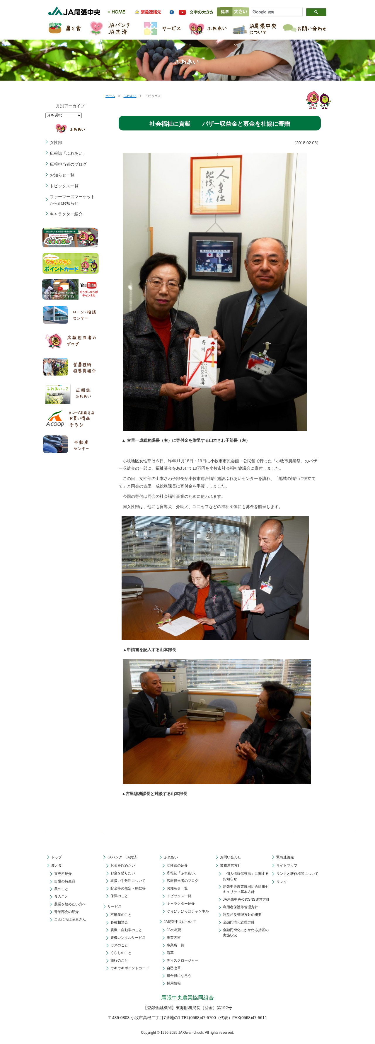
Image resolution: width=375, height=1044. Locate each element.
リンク (281, 882)
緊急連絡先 (285, 857)
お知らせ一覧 (62, 175)
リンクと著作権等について (297, 874)
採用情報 (174, 983)
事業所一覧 (175, 945)
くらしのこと (121, 953)
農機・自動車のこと (126, 930)
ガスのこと (119, 945)
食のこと (61, 896)
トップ (56, 857)
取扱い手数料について (128, 881)
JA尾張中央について (180, 922)
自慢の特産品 (64, 881)
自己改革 (174, 968)
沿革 (170, 953)
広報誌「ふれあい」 (68, 153)
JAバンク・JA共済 (122, 857)
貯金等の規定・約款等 (128, 888)
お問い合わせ (230, 857)
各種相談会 (119, 922)
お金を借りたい (122, 873)
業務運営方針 (230, 865)
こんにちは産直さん (70, 919)
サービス (115, 906)
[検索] (274, 12)
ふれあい (130, 96)
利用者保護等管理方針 (240, 907)
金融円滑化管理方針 (239, 922)
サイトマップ (286, 865)
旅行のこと (119, 960)
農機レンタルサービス (128, 938)
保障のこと (119, 896)
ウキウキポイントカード (129, 968)
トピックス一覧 (64, 186)
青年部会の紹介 (66, 912)
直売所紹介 (63, 874)
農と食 (56, 865)
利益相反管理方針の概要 (242, 915)
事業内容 (174, 938)
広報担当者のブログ (68, 164)
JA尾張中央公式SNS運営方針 (246, 899)
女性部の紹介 (177, 865)
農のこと (61, 889)
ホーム (110, 96)
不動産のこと (121, 915)
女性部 (56, 142)
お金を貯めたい (122, 865)
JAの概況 (174, 930)
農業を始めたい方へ (70, 904)
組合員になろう (179, 976)
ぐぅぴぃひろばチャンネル (188, 911)
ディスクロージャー (182, 960)
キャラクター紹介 (66, 214)
